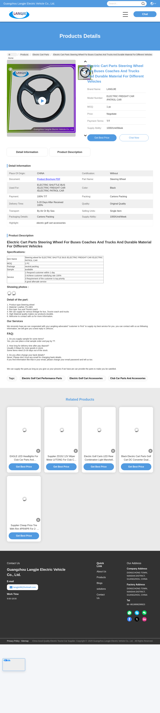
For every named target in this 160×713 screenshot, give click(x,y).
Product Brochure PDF (48, 179)
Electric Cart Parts (41, 54)
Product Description (69, 152)
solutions (101, 589)
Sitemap (25, 641)
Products (24, 54)
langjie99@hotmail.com (22, 587)
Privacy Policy (13, 641)
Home (10, 54)
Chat (145, 14)
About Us (101, 571)
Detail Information (27, 152)
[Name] (143, 3)
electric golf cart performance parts (42, 378)
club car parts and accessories (127, 378)
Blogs (99, 583)
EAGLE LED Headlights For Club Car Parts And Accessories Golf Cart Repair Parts (24, 458)
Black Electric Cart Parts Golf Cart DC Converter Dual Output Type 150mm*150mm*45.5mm (136, 458)
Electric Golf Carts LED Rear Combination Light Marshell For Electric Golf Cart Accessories (98, 458)
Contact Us (101, 596)
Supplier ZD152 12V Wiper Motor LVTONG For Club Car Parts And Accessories (61, 458)
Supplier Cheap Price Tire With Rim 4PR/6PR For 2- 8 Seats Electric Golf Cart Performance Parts (24, 527)
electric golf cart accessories (86, 378)
